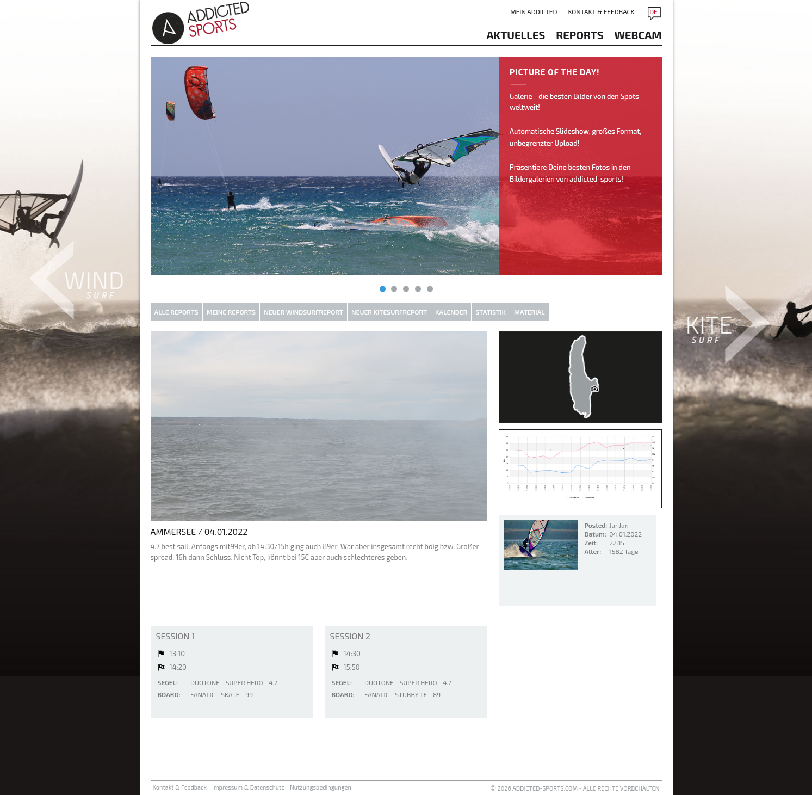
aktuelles (516, 34)
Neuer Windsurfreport (303, 312)
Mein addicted (533, 11)
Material (529, 312)
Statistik (490, 312)
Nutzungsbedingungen (320, 787)
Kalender (451, 312)
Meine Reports (231, 312)
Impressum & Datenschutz (248, 787)
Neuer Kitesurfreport (389, 312)
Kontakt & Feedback (601, 11)
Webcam (638, 34)
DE (653, 11)
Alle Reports (176, 312)
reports (579, 34)
